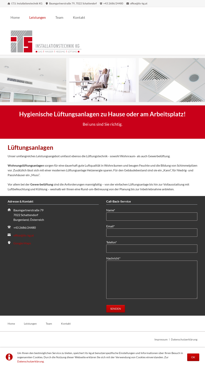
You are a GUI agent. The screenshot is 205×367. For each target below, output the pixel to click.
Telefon (113, 242)
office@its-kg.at (23, 235)
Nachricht (113, 258)
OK (193, 357)
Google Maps (22, 243)
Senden (115, 308)
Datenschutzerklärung (30, 361)
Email (113, 226)
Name (113, 210)
